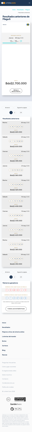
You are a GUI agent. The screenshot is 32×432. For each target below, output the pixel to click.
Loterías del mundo (9, 336)
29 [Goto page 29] (21, 277)
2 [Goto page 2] (14, 112)
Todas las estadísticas (16, 309)
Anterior (7, 107)
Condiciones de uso (8, 383)
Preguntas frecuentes (9, 362)
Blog (3, 350)
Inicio (14, 9)
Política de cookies (8, 387)
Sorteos (5, 345)
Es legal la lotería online (9, 371)
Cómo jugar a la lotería (9, 366)
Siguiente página (22, 107)
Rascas (4, 355)
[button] (29, 3)
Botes (4, 341)
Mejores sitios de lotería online (13, 332)
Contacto (5, 379)
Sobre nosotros (7, 375)
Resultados (20, 9)
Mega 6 (27, 9)
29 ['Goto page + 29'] (21, 112)
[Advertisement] (16, 62)
